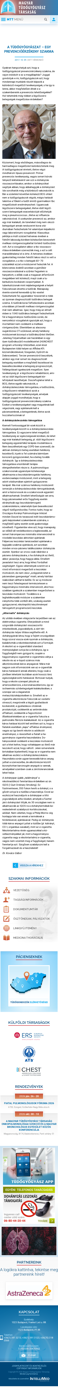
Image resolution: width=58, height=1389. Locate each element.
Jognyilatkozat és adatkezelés (29, 1366)
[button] (4, 986)
